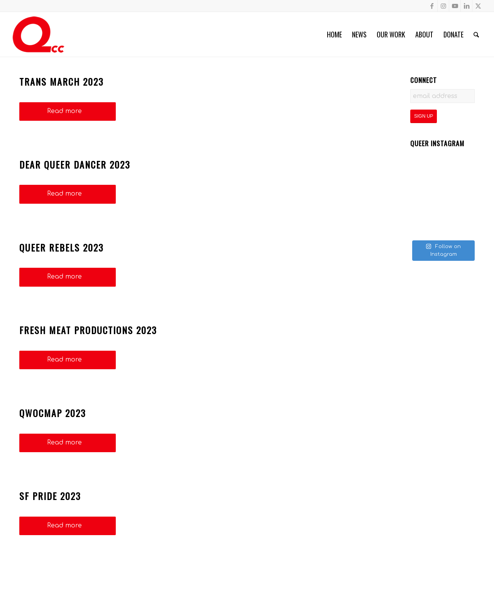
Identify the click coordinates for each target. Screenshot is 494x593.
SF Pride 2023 (50, 496)
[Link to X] (478, 6)
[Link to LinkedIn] (466, 6)
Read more (67, 111)
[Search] (476, 34)
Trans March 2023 (61, 81)
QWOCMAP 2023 (52, 413)
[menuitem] (334, 34)
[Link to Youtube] (454, 6)
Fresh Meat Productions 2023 (88, 330)
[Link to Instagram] (443, 6)
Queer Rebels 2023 (61, 247)
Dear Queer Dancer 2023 (74, 164)
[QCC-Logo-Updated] (38, 34)
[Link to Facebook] (431, 6)
